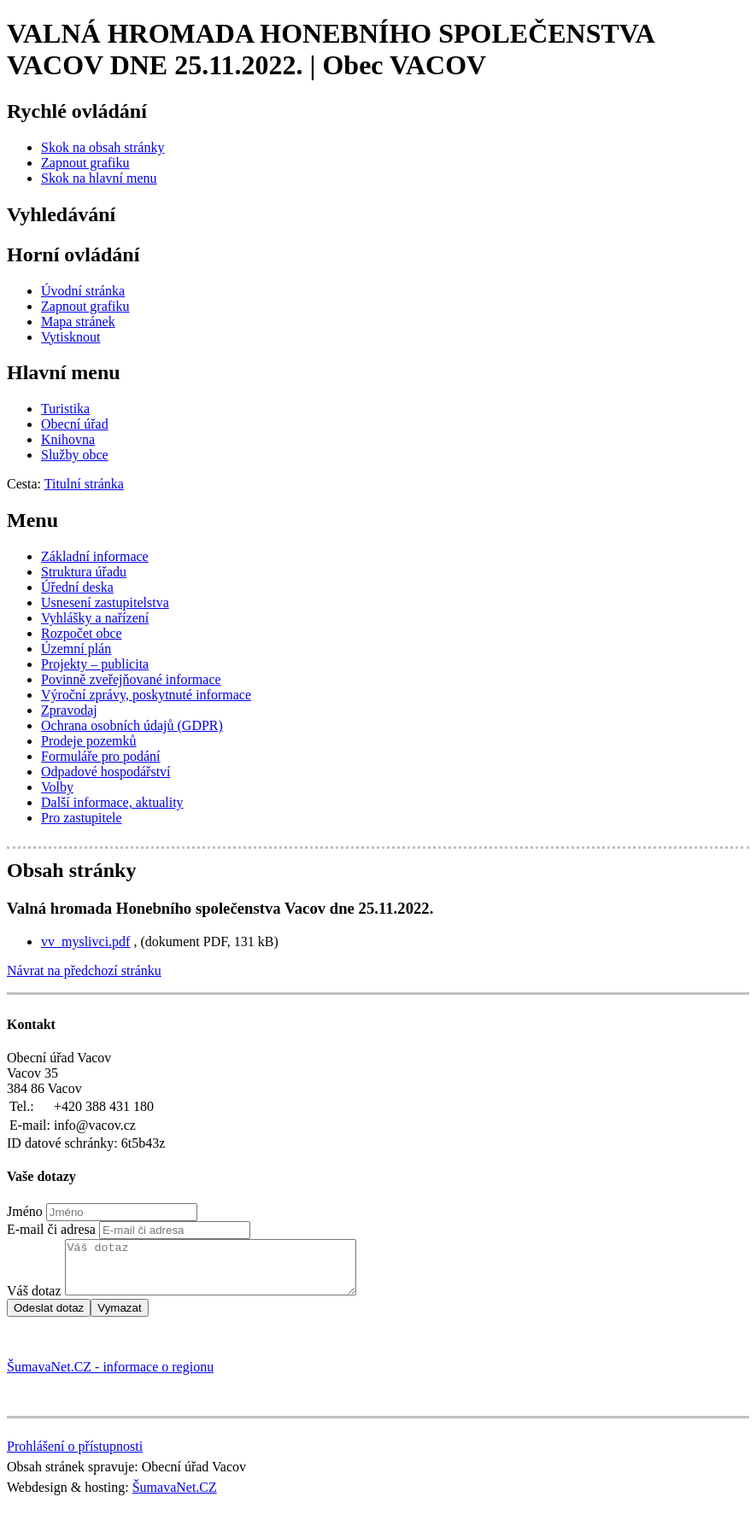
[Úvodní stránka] (83, 291)
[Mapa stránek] (78, 321)
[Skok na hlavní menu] (99, 178)
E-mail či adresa (51, 1229)
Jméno (25, 1211)
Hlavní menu (63, 372)
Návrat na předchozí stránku (84, 970)
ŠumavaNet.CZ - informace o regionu (110, 1377)
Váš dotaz (34, 1301)
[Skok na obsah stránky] (102, 147)
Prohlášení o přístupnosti (75, 1456)
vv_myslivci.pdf (85, 941)
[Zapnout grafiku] (85, 162)
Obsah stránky (71, 870)
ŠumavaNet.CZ (174, 1497)
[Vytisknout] (70, 337)
